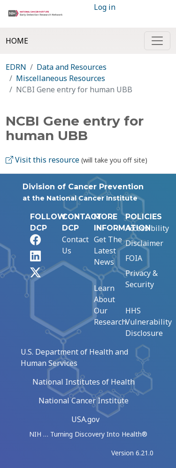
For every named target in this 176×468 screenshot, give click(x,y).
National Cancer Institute (83, 400)
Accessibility (147, 228)
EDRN (16, 67)
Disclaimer (144, 243)
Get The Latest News (108, 250)
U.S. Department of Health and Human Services (74, 357)
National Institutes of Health (83, 382)
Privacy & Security (141, 279)
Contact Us (75, 245)
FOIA (133, 258)
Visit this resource (42, 160)
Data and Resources (72, 67)
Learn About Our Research (110, 305)
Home (17, 41)
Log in (104, 7)
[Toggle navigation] (157, 40)
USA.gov (85, 419)
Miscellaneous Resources (60, 78)
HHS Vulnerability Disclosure (148, 321)
